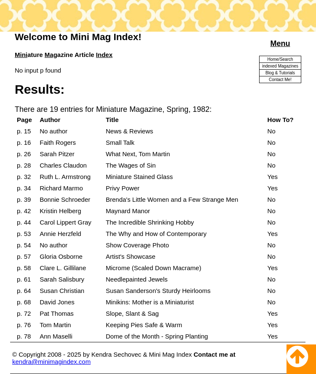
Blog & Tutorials (280, 72)
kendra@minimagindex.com (51, 361)
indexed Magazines (280, 66)
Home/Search (280, 59)
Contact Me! (280, 79)
